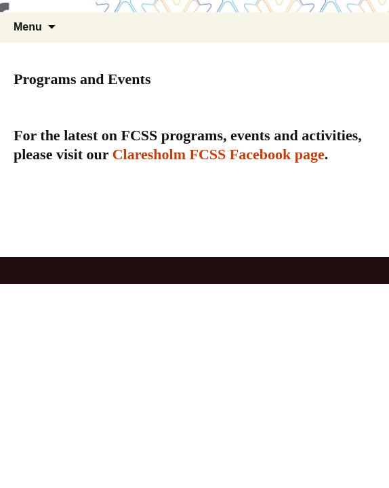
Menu (28, 27)
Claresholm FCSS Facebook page (218, 154)
